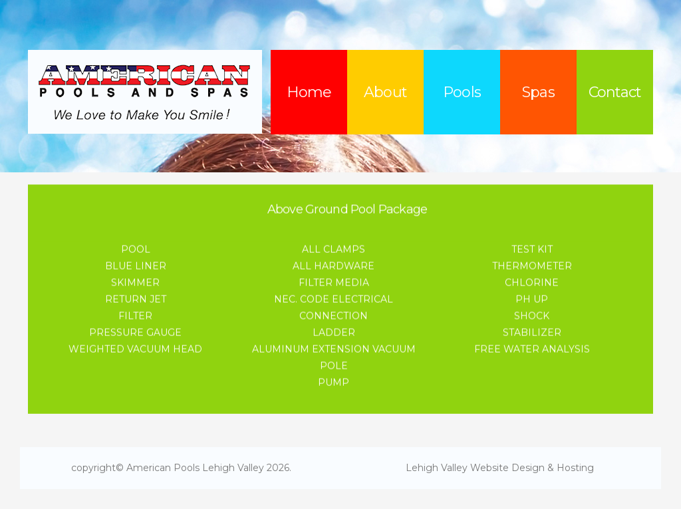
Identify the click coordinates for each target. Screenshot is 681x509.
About (385, 92)
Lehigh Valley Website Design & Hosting (500, 468)
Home (309, 92)
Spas (538, 92)
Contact (615, 92)
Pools (462, 92)
